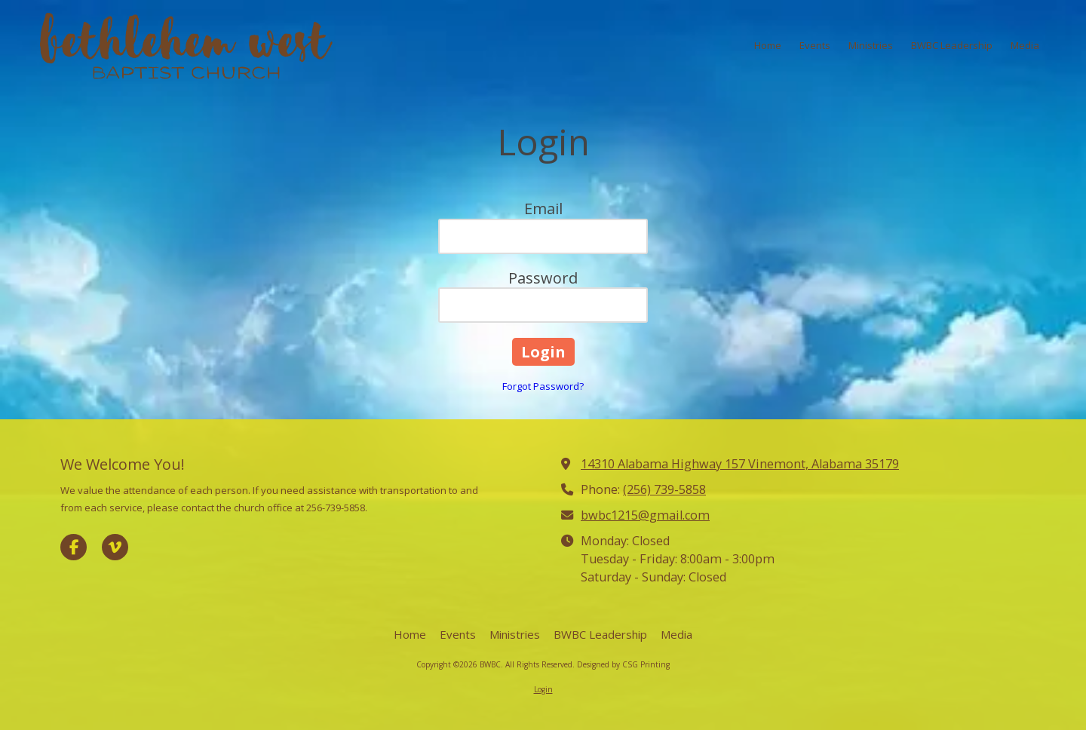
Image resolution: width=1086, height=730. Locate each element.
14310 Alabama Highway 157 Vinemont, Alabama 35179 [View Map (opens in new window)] (740, 463)
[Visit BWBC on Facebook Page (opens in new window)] (73, 547)
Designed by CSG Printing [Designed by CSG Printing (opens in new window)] (623, 664)
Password (543, 278)
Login (543, 689)
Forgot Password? (543, 386)
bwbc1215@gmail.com (645, 515)
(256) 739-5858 (664, 489)
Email (543, 208)
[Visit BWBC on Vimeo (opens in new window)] (115, 547)
